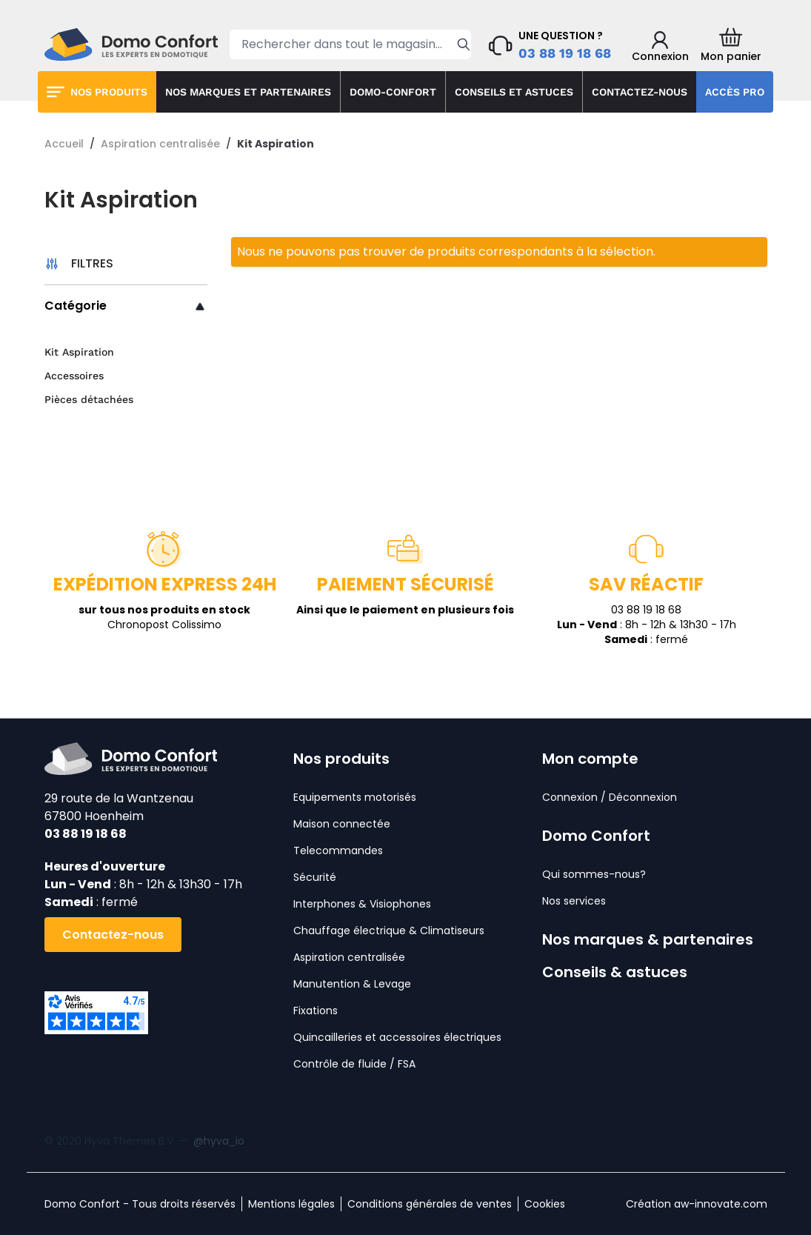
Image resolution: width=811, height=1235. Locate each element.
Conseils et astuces (514, 92)
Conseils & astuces (614, 972)
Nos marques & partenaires (647, 939)
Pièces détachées (88, 399)
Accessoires (74, 376)
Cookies (544, 1203)
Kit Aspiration (79, 352)
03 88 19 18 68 (564, 53)
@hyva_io (218, 1141)
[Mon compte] (660, 47)
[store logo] (131, 44)
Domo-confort (393, 92)
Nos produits (108, 92)
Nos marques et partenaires (248, 92)
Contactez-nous (639, 92)
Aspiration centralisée (160, 143)
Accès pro (734, 92)
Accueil (64, 143)
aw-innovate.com (720, 1203)
